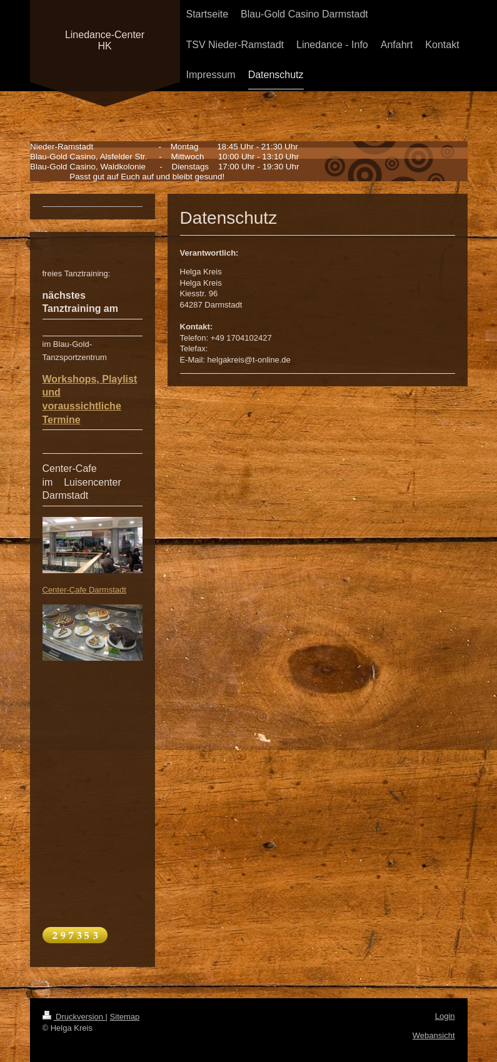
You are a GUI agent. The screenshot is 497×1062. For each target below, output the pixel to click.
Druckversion (74, 1016)
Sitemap (125, 1016)
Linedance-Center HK (104, 40)
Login (445, 1016)
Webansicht (434, 1035)
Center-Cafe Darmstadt (84, 589)
